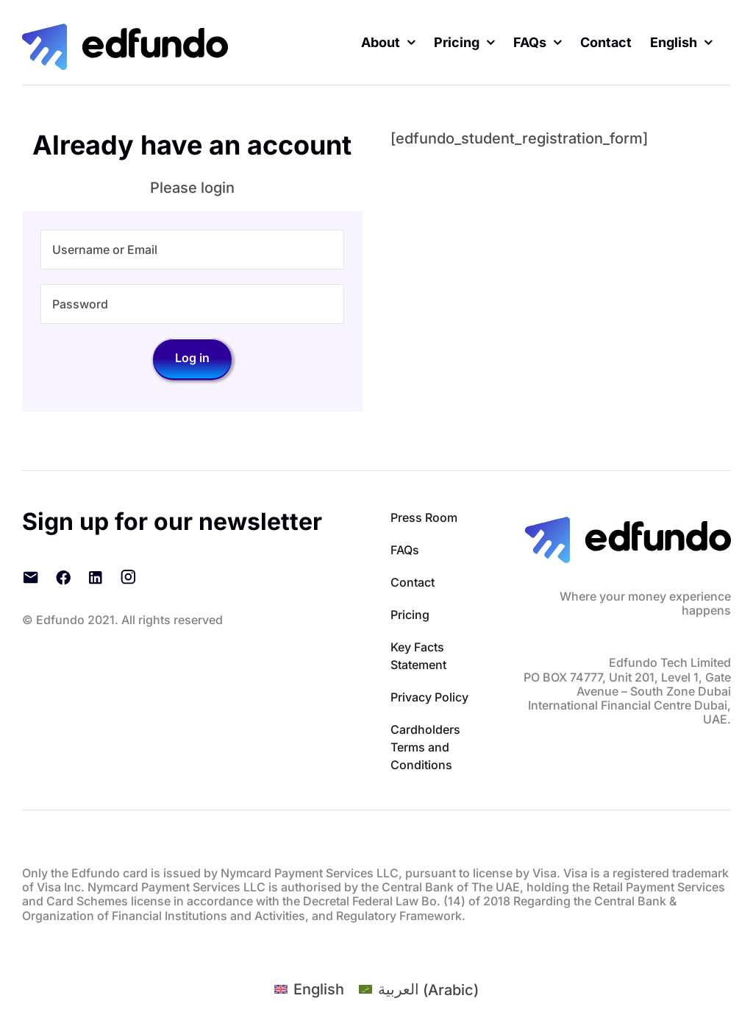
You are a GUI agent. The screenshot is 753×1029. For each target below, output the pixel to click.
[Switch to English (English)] (309, 989)
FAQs (404, 549)
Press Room (423, 517)
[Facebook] (63, 577)
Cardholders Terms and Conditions (425, 747)
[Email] (31, 577)
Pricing (409, 614)
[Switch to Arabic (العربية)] (418, 989)
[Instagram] (128, 577)
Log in (192, 357)
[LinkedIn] (95, 577)
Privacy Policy (429, 697)
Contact (412, 582)
